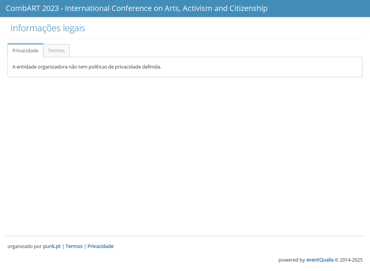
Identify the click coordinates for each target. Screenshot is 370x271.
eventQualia (319, 259)
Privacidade (25, 50)
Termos (56, 50)
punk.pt (52, 246)
